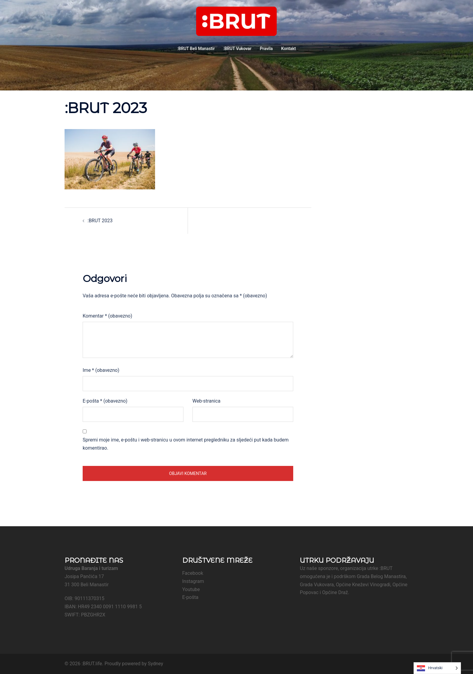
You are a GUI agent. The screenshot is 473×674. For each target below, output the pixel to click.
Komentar (107, 316)
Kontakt (288, 48)
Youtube (191, 589)
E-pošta (105, 401)
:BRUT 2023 (100, 220)
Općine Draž (335, 592)
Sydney (155, 663)
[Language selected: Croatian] (437, 668)
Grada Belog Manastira (381, 576)
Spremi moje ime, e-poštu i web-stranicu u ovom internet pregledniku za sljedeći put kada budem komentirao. (186, 444)
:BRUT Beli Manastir (196, 48)
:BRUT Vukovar (237, 48)
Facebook (192, 573)
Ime (101, 370)
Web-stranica (206, 401)
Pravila (266, 48)
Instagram (193, 581)
